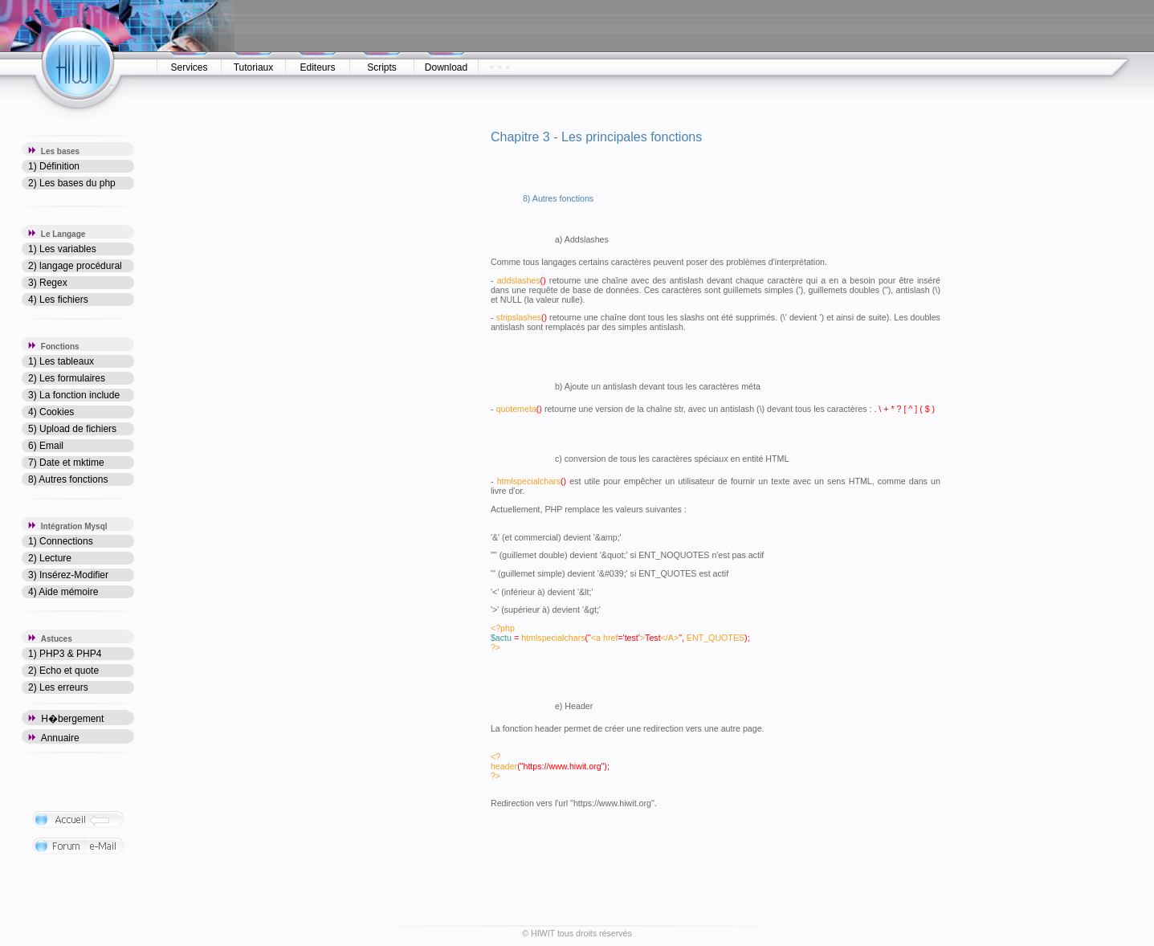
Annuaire (54, 738)
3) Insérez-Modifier (68, 575)
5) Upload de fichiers (72, 428)
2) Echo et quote (63, 670)
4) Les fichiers (58, 299)
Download (446, 67)
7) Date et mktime (66, 462)
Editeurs (317, 67)
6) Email (45, 445)
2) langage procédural (75, 265)
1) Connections (60, 541)
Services (188, 67)
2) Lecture (49, 558)
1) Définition (54, 166)
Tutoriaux (254, 67)
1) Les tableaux (61, 361)
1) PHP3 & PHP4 (64, 653)
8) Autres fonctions (68, 479)
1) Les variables (62, 249)
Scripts (382, 67)
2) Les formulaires (66, 378)
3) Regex (47, 282)
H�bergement (66, 718)
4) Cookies (51, 412)
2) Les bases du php (72, 183)
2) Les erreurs (58, 687)
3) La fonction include (74, 395)
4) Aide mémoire (63, 591)
